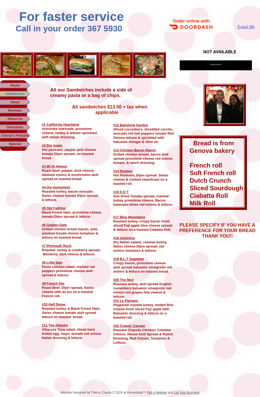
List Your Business (187, 392)
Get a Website (157, 392)
